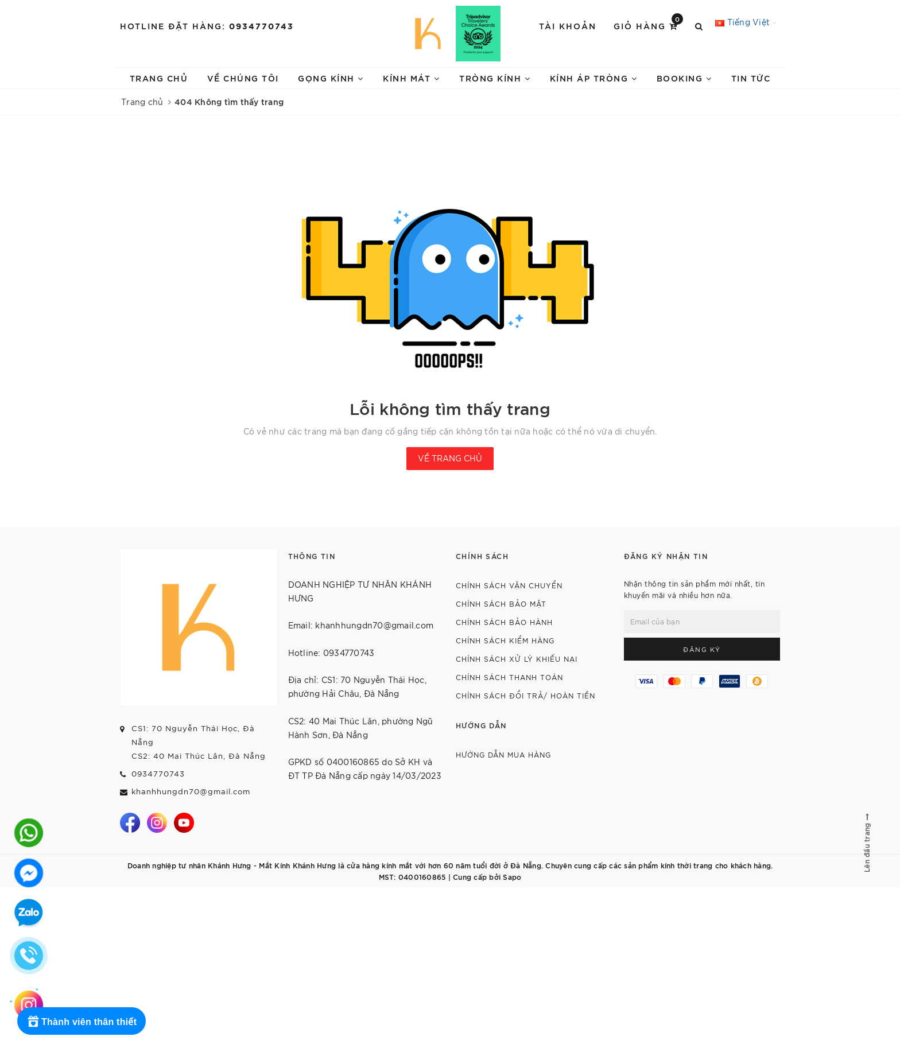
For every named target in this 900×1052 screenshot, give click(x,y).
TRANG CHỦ (159, 77)
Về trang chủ (450, 458)
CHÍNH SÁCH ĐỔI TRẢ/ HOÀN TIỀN (525, 695)
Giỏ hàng (648, 25)
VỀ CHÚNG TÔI (243, 77)
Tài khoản (567, 25)
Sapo (512, 876)
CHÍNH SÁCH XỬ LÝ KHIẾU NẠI (516, 658)
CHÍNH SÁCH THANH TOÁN (509, 677)
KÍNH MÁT (411, 77)
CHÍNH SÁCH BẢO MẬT (501, 603)
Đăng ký (702, 649)
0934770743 (261, 25)
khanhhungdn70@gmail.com (190, 791)
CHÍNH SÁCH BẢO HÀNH (504, 622)
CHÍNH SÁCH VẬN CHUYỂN (509, 585)
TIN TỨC (751, 77)
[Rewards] (81, 1021)
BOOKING (684, 77)
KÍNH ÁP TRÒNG (594, 77)
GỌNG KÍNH (331, 77)
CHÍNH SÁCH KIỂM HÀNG (505, 640)
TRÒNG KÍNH (494, 77)
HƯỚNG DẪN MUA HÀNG (503, 754)
